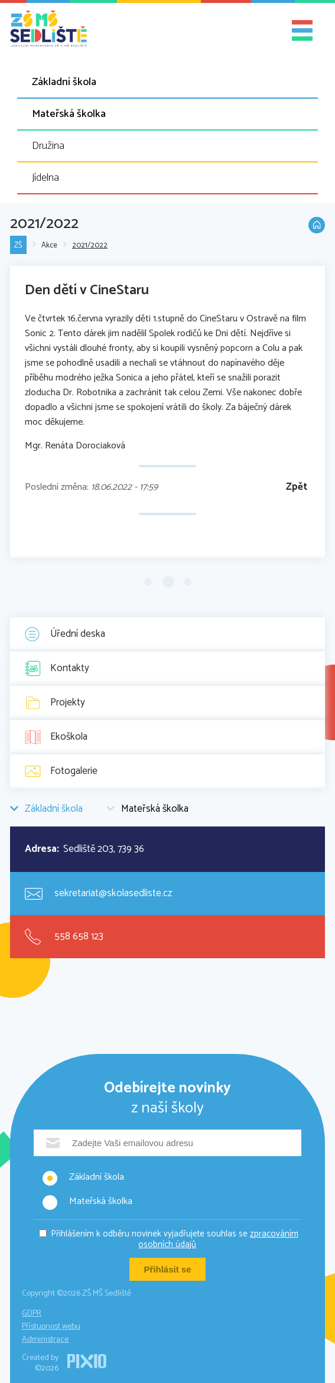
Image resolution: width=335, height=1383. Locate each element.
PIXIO (86, 1361)
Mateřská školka (69, 114)
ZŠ (18, 245)
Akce (49, 245)
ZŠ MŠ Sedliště (48, 29)
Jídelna (45, 178)
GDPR (31, 1313)
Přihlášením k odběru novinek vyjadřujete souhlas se (174, 1239)
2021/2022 (90, 245)
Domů (316, 225)
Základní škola (64, 82)
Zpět (296, 487)
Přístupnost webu (51, 1326)
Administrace (45, 1339)
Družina (48, 146)
